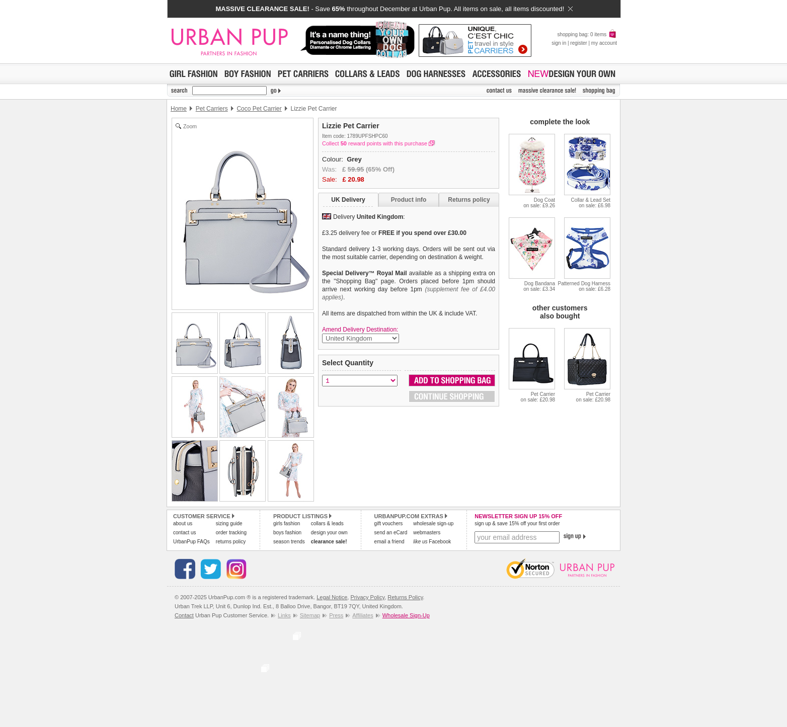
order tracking (231, 532)
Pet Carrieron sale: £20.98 (538, 396)
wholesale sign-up (433, 523)
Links (284, 615)
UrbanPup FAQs (191, 541)
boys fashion (287, 532)
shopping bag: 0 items (587, 34)
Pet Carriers (212, 108)
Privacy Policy (367, 597)
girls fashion (286, 523)
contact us (184, 532)
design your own (329, 532)
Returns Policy (405, 597)
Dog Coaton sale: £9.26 (539, 202)
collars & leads (327, 523)
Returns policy (469, 199)
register (578, 43)
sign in (559, 43)
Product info (409, 199)
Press (336, 615)
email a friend (389, 541)
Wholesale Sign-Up (406, 615)
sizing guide (229, 523)
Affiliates (362, 615)
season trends (289, 541)
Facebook (432, 541)
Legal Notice (332, 597)
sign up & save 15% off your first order (517, 523)
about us (182, 523)
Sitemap (310, 615)
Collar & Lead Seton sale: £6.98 (590, 202)
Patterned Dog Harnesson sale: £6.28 (584, 286)
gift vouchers (388, 523)
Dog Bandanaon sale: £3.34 (539, 286)
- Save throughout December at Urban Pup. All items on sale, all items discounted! (393, 9)
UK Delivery (348, 199)
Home (179, 108)
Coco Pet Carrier (259, 108)
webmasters (426, 532)
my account (604, 43)
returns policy (231, 541)
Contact (184, 615)
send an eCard (391, 532)
